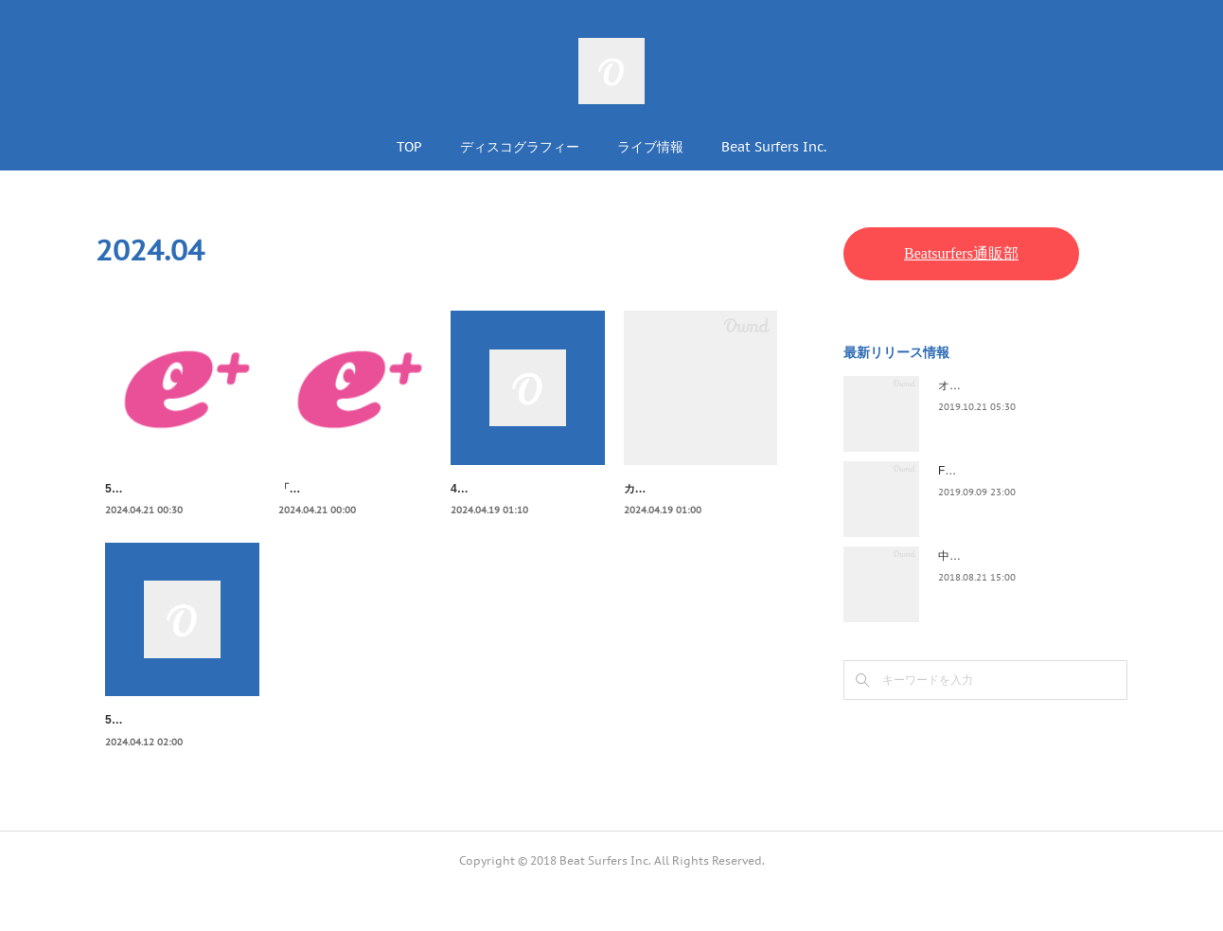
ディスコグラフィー (519, 146)
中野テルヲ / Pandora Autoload (1016, 556)
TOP (409, 146)
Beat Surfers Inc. (773, 146)
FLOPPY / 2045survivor (997, 470)
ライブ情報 (650, 146)
